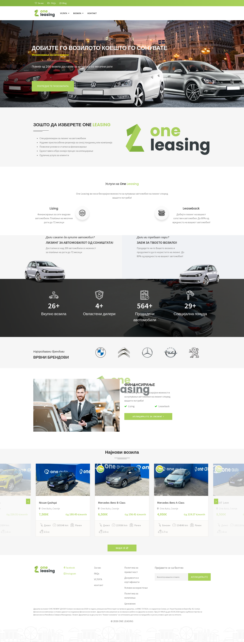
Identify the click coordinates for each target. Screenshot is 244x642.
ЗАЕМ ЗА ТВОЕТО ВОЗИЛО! (157, 242)
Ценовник (130, 603)
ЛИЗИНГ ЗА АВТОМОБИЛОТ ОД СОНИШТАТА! (79, 242)
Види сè (122, 548)
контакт (92, 13)
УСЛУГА (64, 13)
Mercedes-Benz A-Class (170, 502)
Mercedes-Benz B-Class (111, 502)
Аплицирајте (199, 577)
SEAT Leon (222, 502)
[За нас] (39, 3)
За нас (97, 567)
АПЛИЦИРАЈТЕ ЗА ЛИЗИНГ (148, 416)
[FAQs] (51, 3)
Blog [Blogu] (63, 3)
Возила (78, 13)
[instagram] (76, 573)
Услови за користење (136, 587)
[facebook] (76, 568)
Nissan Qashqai (48, 502)
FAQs (96, 573)
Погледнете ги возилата (52, 86)
